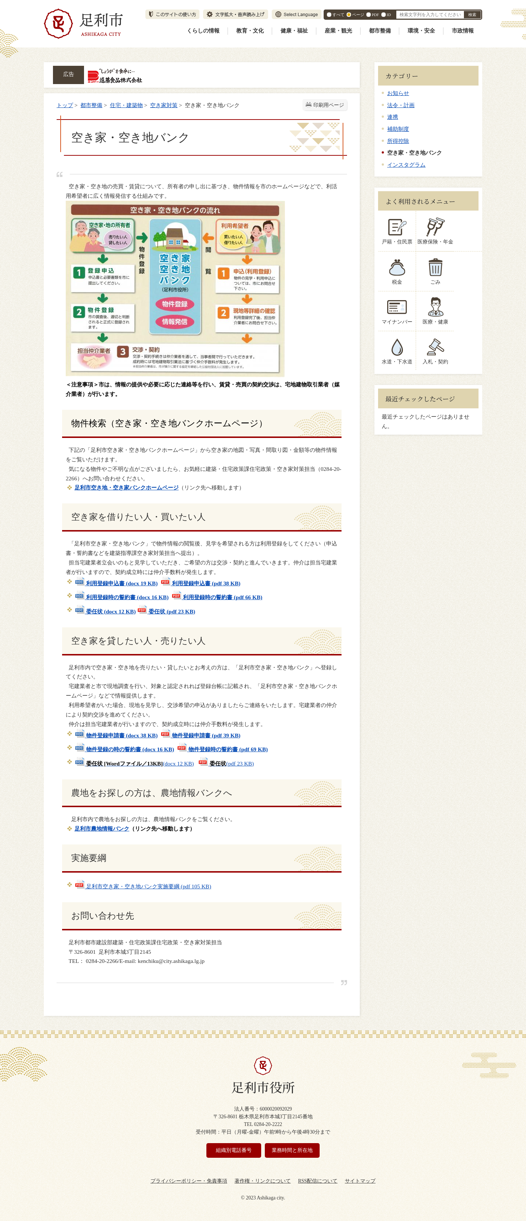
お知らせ (398, 93)
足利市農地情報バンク (102, 828)
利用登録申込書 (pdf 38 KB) (200, 583)
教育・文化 (250, 31)
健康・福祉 (294, 31)
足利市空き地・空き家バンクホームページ (127, 487)
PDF (375, 14)
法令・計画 (401, 105)
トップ (65, 105)
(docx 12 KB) (134, 763)
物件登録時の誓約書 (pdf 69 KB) (222, 749)
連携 (392, 117)
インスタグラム (406, 165)
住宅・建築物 (126, 105)
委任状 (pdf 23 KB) (166, 611)
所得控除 (398, 141)
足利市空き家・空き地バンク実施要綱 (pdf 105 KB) (143, 886)
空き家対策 (164, 105)
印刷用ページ (328, 105)
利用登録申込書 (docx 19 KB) (116, 583)
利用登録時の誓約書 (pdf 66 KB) (216, 597)
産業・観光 (338, 31)
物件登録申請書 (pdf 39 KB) (200, 735)
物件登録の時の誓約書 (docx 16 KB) (124, 749)
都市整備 (380, 31)
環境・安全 (421, 31)
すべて (338, 14)
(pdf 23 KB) (226, 763)
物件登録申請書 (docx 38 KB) (116, 735)
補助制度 (398, 129)
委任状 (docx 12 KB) (105, 611)
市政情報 (463, 31)
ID (389, 14)
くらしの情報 (203, 31)
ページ (358, 14)
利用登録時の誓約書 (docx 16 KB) (122, 597)
